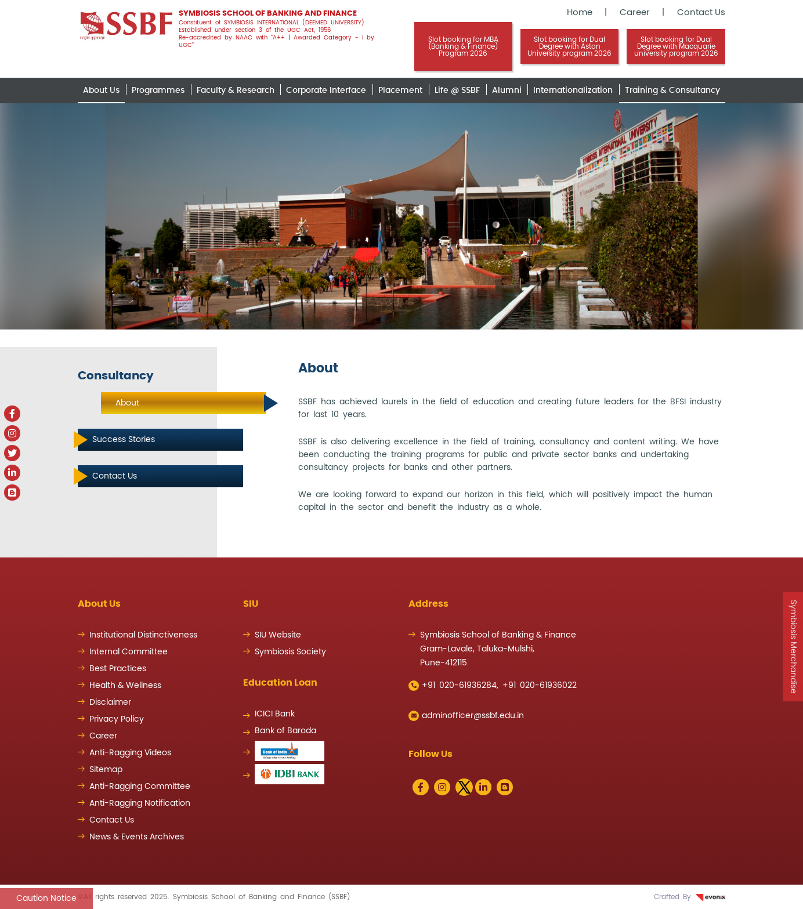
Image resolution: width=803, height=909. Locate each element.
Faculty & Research (235, 90)
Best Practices (117, 669)
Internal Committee (128, 652)
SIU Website (278, 635)
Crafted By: (689, 896)
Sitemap (105, 770)
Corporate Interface (326, 90)
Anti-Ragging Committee (139, 787)
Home (579, 12)
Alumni (507, 90)
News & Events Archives (136, 837)
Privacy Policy (116, 719)
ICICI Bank (275, 714)
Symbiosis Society (290, 652)
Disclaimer (110, 702)
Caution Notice (46, 898)
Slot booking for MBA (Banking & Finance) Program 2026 (463, 46)
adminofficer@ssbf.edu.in (466, 716)
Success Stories (123, 440)
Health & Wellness (125, 686)
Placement (400, 90)
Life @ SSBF (457, 90)
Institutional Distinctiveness (143, 635)
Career (635, 12)
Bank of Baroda (285, 731)
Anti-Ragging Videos (130, 753)
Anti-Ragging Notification (139, 803)
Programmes (158, 90)
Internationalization (573, 90)
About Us (101, 90)
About (127, 403)
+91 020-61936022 (539, 686)
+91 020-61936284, (453, 685)
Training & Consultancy (672, 90)
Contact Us (701, 12)
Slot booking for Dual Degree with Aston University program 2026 (569, 46)
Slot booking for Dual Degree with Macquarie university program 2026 (676, 46)
